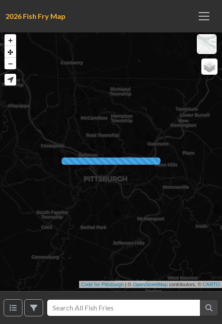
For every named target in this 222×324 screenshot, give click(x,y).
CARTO (211, 284)
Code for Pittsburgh (102, 284)
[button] (10, 40)
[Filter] (33, 307)
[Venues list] (13, 307)
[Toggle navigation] (204, 16)
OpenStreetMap (150, 284)
